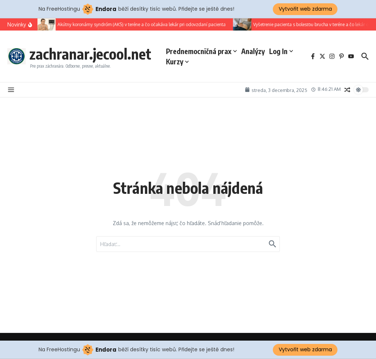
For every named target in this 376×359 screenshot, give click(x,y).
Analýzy (253, 51)
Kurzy (177, 61)
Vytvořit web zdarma (305, 9)
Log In (281, 51)
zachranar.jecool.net (90, 54)
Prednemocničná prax (201, 51)
